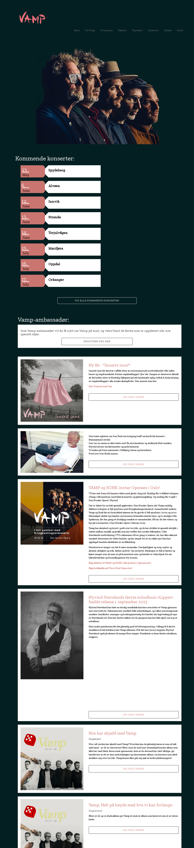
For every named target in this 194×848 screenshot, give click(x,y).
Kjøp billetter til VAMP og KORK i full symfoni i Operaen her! (120, 500)
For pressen (106, 30)
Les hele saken (133, 334)
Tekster (168, 30)
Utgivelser (137, 30)
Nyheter (123, 30)
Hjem (77, 30)
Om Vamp (90, 30)
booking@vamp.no (41, 818)
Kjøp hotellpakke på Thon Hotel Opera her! (110, 505)
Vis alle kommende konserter (97, 238)
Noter (180, 30)
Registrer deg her (97, 278)
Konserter (153, 30)
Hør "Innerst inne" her (100, 323)
